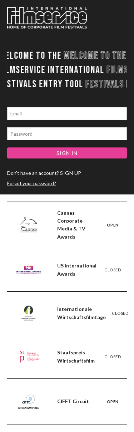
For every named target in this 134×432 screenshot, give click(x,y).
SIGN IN (67, 153)
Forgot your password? (31, 183)
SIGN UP (70, 173)
